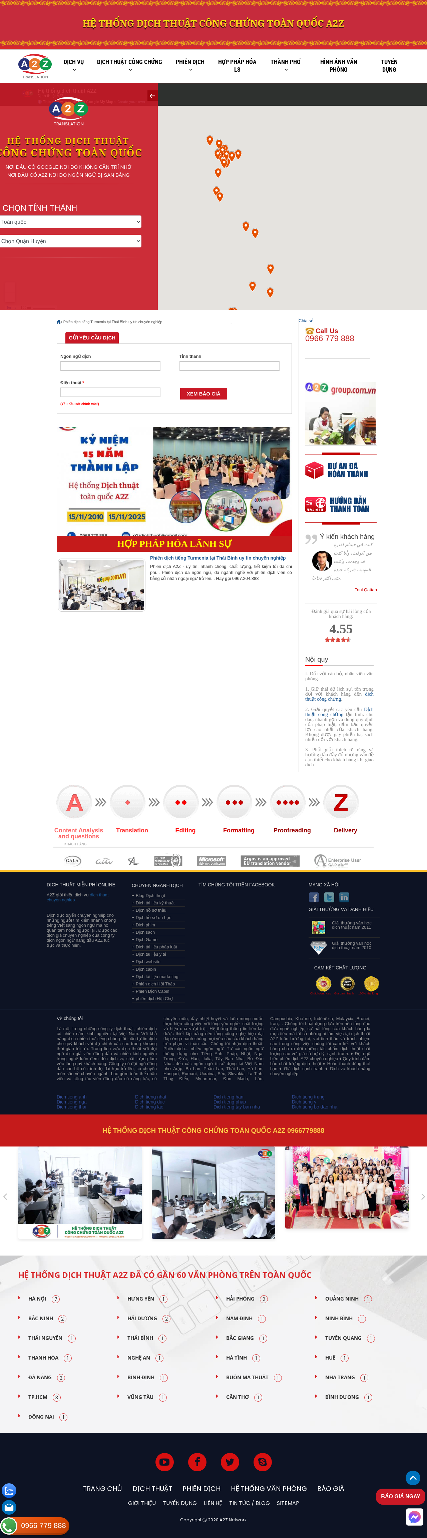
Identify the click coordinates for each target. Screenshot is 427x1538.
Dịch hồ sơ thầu (151, 910)
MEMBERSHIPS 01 (72, 860)
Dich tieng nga (72, 1101)
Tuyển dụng (389, 66)
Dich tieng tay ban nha (237, 1106)
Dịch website (148, 961)
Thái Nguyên (52, 1339)
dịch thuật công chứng (339, 696)
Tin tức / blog (249, 1503)
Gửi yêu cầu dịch (92, 337)
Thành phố (286, 66)
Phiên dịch (190, 66)
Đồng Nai (47, 1417)
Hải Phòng (247, 1299)
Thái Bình (146, 1339)
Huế (337, 1358)
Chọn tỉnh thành (61, 205)
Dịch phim (145, 924)
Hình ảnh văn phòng (338, 66)
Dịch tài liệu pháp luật (156, 946)
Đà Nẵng (46, 1378)
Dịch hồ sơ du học (153, 917)
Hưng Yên (147, 1299)
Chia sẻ (306, 320)
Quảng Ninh (348, 1299)
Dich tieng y (304, 1101)
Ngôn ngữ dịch (75, 356)
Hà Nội (44, 1299)
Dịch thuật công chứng (129, 66)
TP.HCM (44, 1398)
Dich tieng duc (150, 1101)
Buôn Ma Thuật (254, 1378)
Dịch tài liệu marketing (157, 976)
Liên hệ (213, 1503)
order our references (342, 505)
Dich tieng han (229, 1096)
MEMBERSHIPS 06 (270, 860)
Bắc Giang (246, 1339)
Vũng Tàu (147, 1398)
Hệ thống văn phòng (269, 1488)
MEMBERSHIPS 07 (338, 860)
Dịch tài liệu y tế (151, 954)
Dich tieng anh (72, 1096)
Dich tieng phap (230, 1101)
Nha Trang (346, 1378)
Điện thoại (72, 382)
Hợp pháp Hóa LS (237, 66)
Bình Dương (348, 1398)
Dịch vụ (74, 66)
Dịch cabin (146, 969)
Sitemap (288, 1503)
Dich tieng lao (149, 1106)
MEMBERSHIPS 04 (168, 860)
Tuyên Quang (350, 1339)
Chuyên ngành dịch (157, 885)
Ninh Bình (345, 1319)
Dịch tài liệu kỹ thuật (155, 902)
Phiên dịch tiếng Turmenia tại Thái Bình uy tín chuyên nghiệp (112, 322)
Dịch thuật (152, 1488)
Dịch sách (145, 932)
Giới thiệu (142, 1503)
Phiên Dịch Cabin (152, 991)
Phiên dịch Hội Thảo (155, 983)
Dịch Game (146, 939)
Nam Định (246, 1319)
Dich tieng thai (71, 1106)
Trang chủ (102, 1488)
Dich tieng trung (308, 1096)
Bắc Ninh (47, 1319)
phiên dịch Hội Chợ (154, 998)
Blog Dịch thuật (150, 895)
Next (423, 1194)
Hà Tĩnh (243, 1358)
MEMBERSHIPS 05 (211, 860)
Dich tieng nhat (150, 1096)
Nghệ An (145, 1358)
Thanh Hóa (50, 1358)
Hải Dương (148, 1319)
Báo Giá (330, 1488)
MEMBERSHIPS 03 (133, 860)
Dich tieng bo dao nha (314, 1106)
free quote (336, 475)
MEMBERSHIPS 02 (104, 860)
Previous (5, 1194)
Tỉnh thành (190, 356)
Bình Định (147, 1378)
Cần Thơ (244, 1398)
